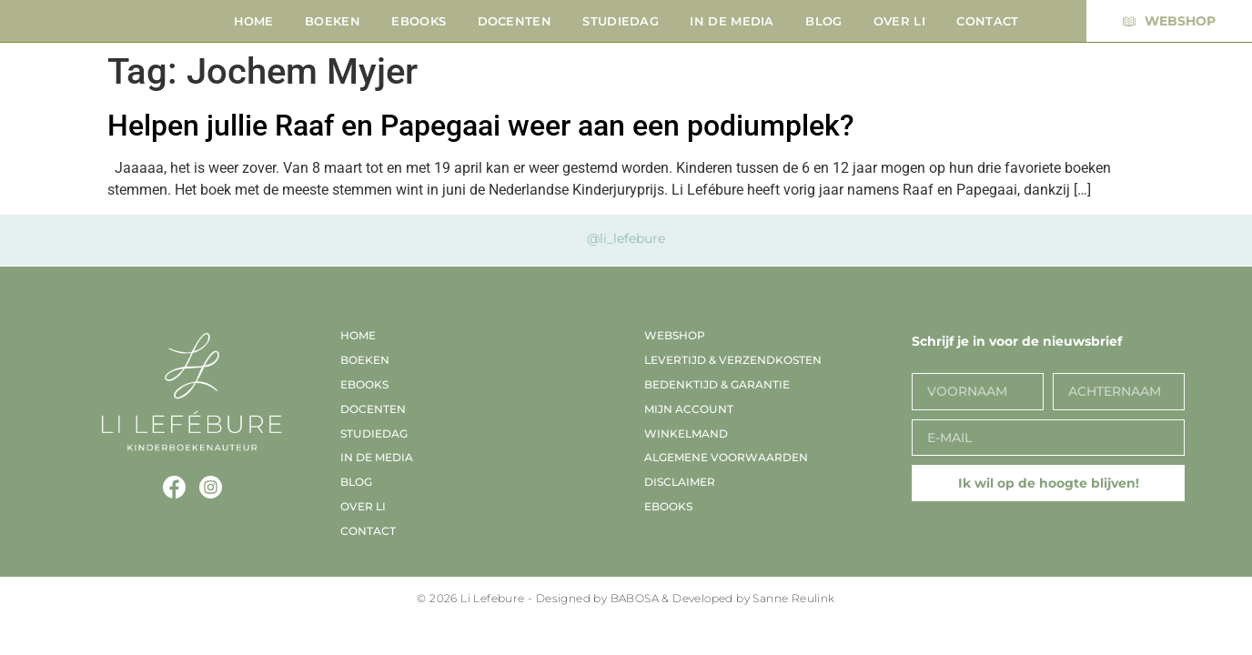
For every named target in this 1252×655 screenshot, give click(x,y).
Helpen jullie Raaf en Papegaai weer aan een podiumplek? (480, 125)
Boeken (332, 21)
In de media (731, 21)
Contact (987, 21)
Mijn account (688, 409)
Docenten (514, 21)
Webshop (674, 335)
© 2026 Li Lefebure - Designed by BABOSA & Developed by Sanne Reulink (625, 598)
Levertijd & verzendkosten (733, 360)
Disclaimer (679, 482)
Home (254, 21)
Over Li (899, 21)
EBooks (418, 21)
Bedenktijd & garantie (717, 384)
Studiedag (620, 21)
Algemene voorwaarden (726, 457)
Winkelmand (686, 433)
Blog (823, 21)
